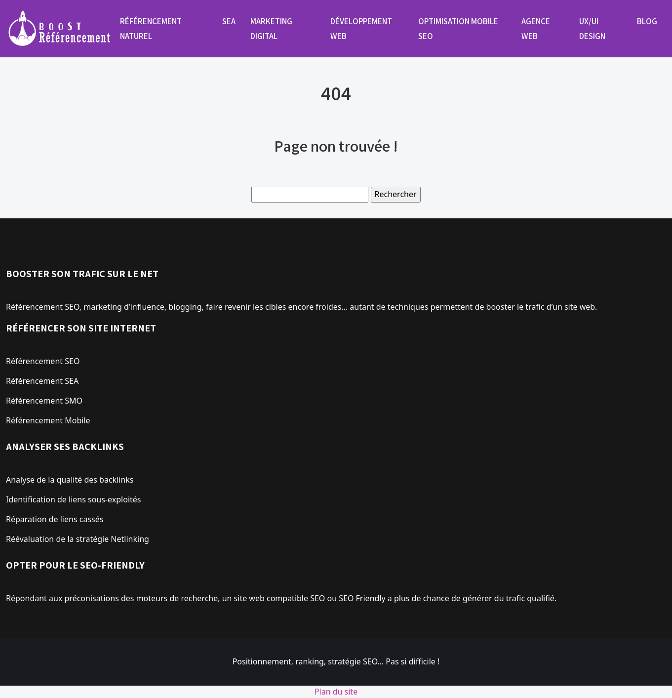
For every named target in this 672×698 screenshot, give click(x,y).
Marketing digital (271, 28)
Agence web (535, 28)
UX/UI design (592, 28)
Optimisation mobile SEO (458, 28)
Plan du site (336, 691)
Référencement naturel (151, 28)
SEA (229, 21)
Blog (647, 21)
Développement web (361, 28)
